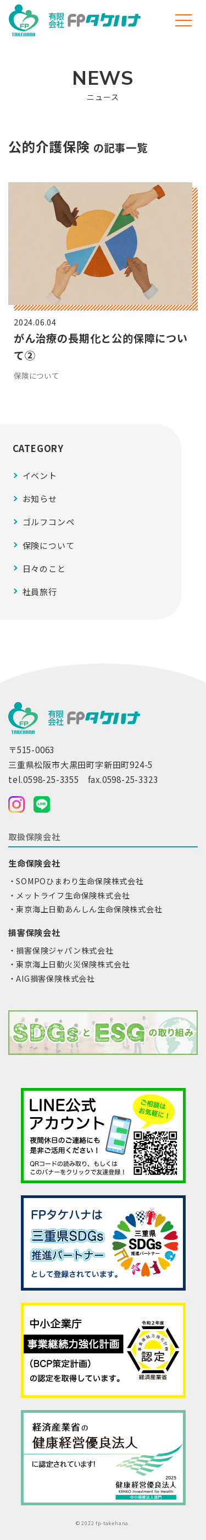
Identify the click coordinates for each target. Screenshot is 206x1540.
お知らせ (40, 498)
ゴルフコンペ (49, 521)
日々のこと (44, 568)
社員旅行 (40, 591)
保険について (49, 545)
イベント (40, 475)
